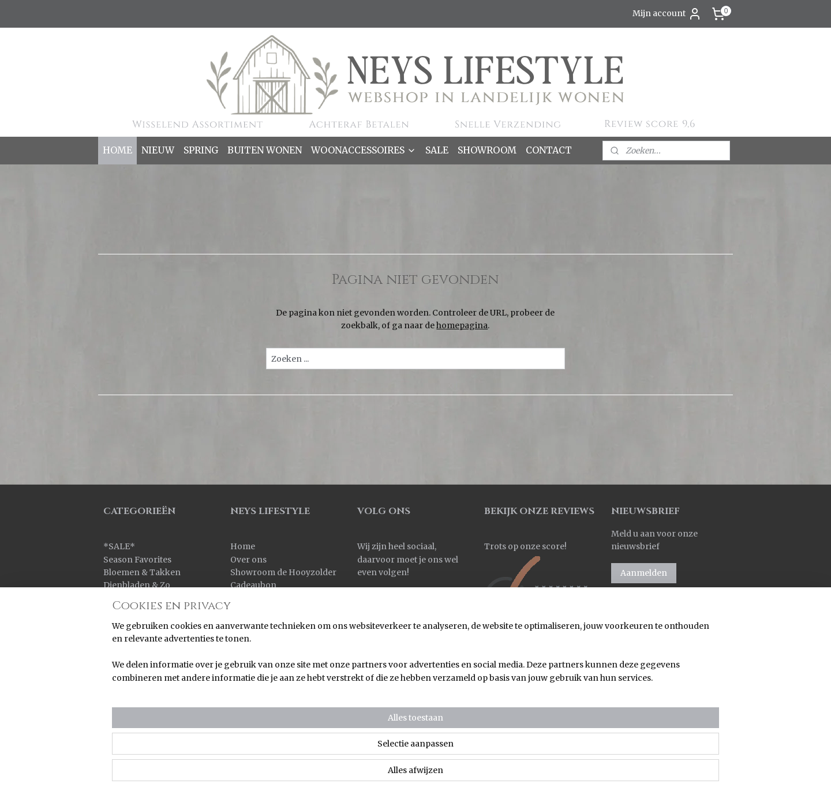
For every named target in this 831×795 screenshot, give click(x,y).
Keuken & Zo (129, 611)
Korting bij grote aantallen (283, 649)
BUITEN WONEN (264, 150)
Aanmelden (643, 573)
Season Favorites (137, 559)
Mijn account (667, 14)
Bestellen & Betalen (269, 598)
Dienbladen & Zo (136, 585)
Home (242, 546)
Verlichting (125, 714)
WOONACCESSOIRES (363, 150)
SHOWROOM (487, 150)
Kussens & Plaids (137, 649)
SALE (436, 150)
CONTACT (549, 150)
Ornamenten (129, 663)
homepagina (462, 325)
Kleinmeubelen (133, 623)
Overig (117, 675)
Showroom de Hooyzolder (283, 572)
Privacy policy (258, 675)
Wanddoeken (130, 727)
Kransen (120, 637)
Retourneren (256, 623)
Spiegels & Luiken (139, 701)
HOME (117, 150)
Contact (246, 688)
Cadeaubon (253, 585)
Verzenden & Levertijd (275, 611)
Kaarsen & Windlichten (149, 598)
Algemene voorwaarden (279, 663)
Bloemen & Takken (142, 572)
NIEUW (157, 150)
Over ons (248, 559)
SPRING (201, 150)
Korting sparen (262, 637)
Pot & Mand (127, 688)
